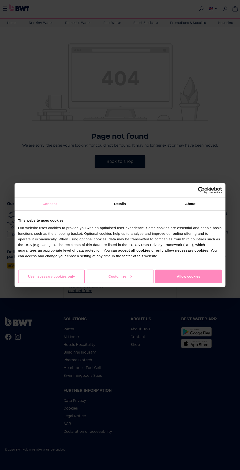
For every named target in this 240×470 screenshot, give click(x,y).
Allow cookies (188, 276)
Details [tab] (120, 204)
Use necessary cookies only (51, 276)
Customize (120, 276)
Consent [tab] (50, 204)
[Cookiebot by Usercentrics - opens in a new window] (201, 190)
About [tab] (190, 204)
